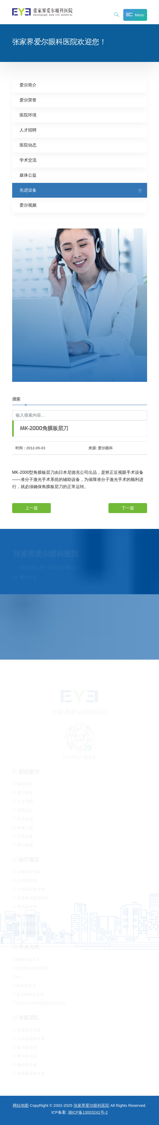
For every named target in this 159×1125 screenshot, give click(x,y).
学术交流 (28, 160)
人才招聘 (28, 130)
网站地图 (21, 1105)
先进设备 (28, 190)
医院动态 (28, 145)
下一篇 (127, 507)
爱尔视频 (28, 205)
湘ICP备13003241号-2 (88, 1112)
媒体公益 (28, 175)
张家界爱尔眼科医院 (91, 1105)
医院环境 (28, 115)
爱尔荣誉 (28, 100)
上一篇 (31, 507)
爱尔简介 (28, 84)
